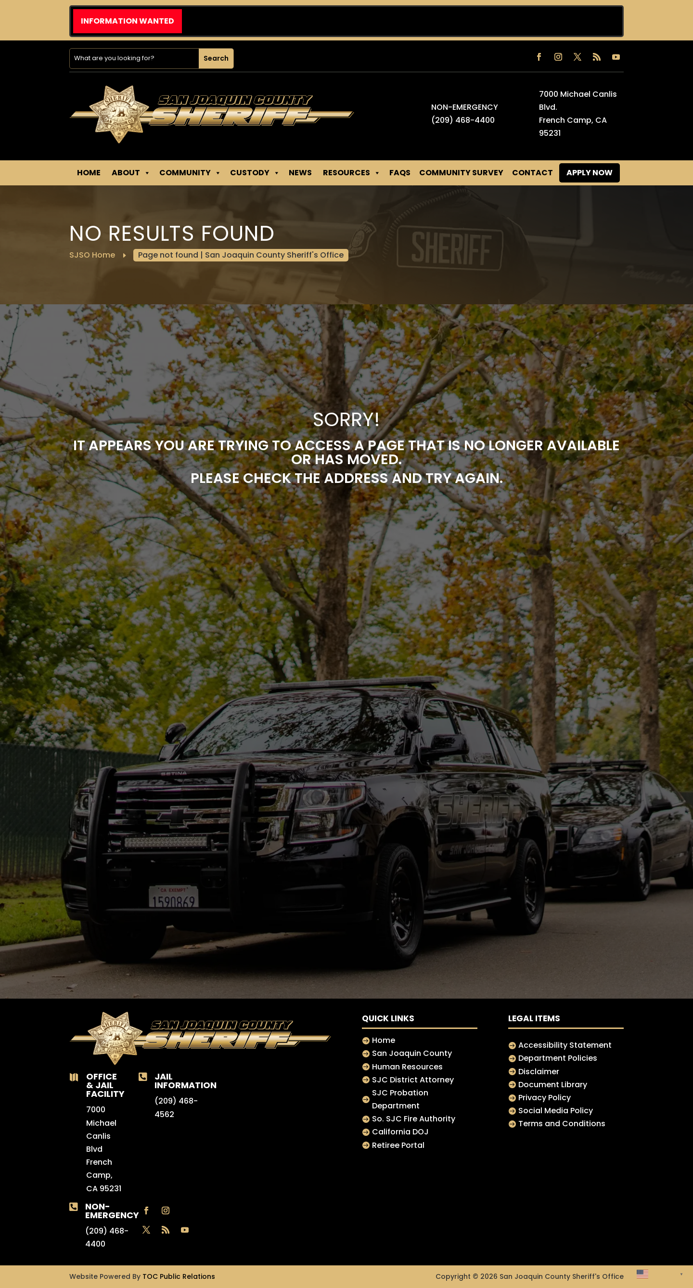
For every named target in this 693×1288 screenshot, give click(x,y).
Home (89, 172)
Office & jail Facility (105, 1085)
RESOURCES (352, 172)
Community (190, 172)
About (131, 172)
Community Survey (461, 172)
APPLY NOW (589, 172)
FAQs (400, 172)
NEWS (300, 172)
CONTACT (532, 172)
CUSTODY (255, 172)
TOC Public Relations (178, 1276)
